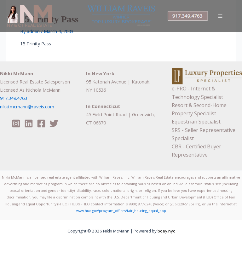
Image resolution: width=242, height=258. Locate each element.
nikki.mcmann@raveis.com (27, 106)
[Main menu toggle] (220, 16)
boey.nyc (166, 231)
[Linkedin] (28, 123)
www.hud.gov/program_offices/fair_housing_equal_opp (121, 211)
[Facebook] (41, 123)
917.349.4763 (13, 98)
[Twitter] (53, 123)
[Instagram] (16, 123)
